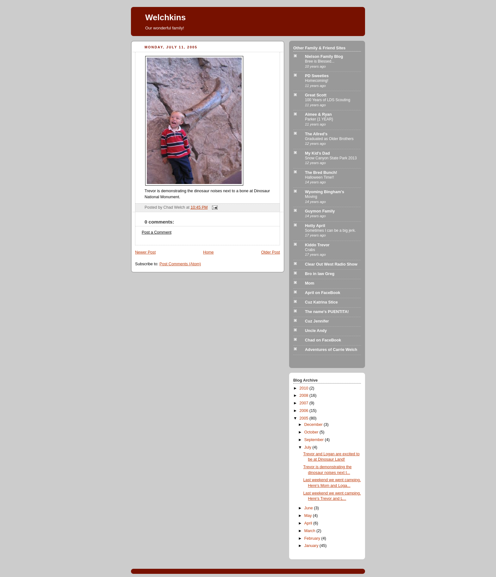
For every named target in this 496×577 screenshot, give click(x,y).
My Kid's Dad (317, 153)
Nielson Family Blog (324, 56)
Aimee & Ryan (318, 114)
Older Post (270, 252)
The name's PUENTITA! (327, 312)
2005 (305, 418)
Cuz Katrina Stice (321, 302)
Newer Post (145, 252)
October (311, 432)
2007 (305, 403)
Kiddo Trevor (317, 245)
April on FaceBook (322, 293)
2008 (305, 395)
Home (208, 252)
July (308, 447)
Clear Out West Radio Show (331, 264)
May (308, 515)
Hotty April (315, 226)
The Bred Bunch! (321, 172)
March (310, 531)
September (314, 440)
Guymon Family (320, 211)
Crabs (310, 250)
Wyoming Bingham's (324, 192)
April (308, 523)
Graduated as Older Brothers (329, 139)
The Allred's (316, 134)
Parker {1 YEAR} (319, 119)
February (312, 538)
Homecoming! (316, 80)
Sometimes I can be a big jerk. (330, 230)
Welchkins (165, 17)
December (314, 424)
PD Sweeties (317, 76)
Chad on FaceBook (323, 340)
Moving (311, 196)
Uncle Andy (316, 330)
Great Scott (315, 95)
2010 (305, 388)
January (311, 545)
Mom (309, 283)
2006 (305, 410)
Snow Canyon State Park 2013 (331, 158)
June (309, 508)
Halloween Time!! (319, 177)
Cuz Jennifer (317, 321)
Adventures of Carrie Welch (331, 349)
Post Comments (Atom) (180, 264)
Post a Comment (156, 232)
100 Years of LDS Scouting (327, 100)
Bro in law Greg (319, 274)
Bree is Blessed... (319, 61)
